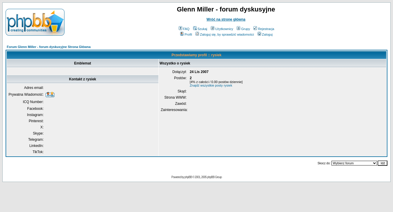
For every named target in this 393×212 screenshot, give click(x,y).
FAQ (184, 29)
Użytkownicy (222, 29)
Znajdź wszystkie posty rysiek (211, 85)
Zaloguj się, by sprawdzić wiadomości (224, 34)
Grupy (243, 29)
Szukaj (200, 29)
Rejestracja (263, 29)
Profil (186, 34)
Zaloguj (265, 34)
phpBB (188, 177)
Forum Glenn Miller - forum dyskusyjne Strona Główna (49, 47)
